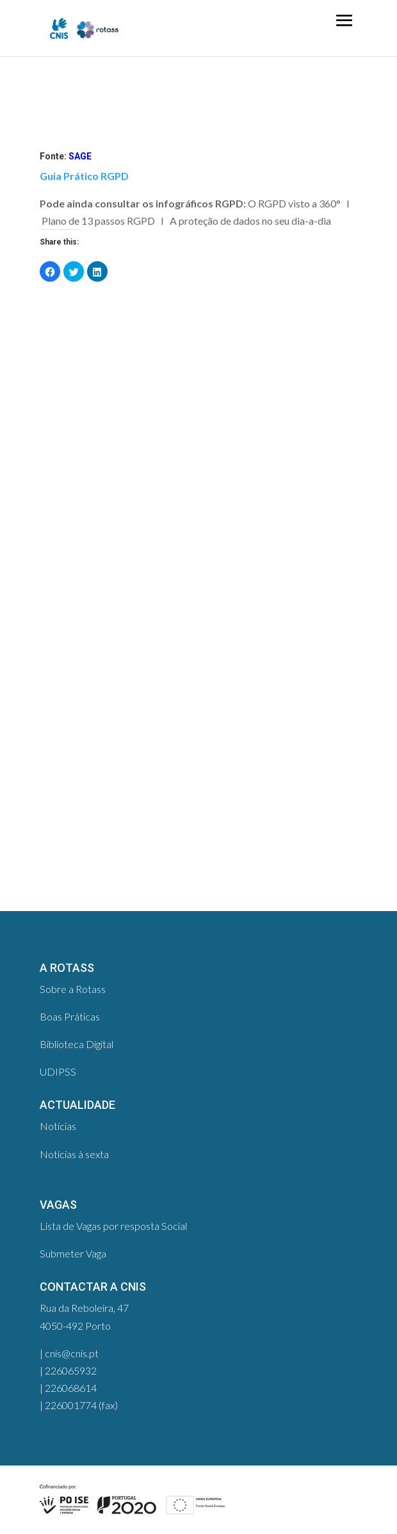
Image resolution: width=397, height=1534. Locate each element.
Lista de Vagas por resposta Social (113, 1226)
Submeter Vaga (73, 1253)
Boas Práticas (70, 1016)
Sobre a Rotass (73, 989)
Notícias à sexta (74, 1154)
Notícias (58, 1126)
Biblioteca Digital (76, 1044)
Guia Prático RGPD (84, 176)
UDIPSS (58, 1071)
